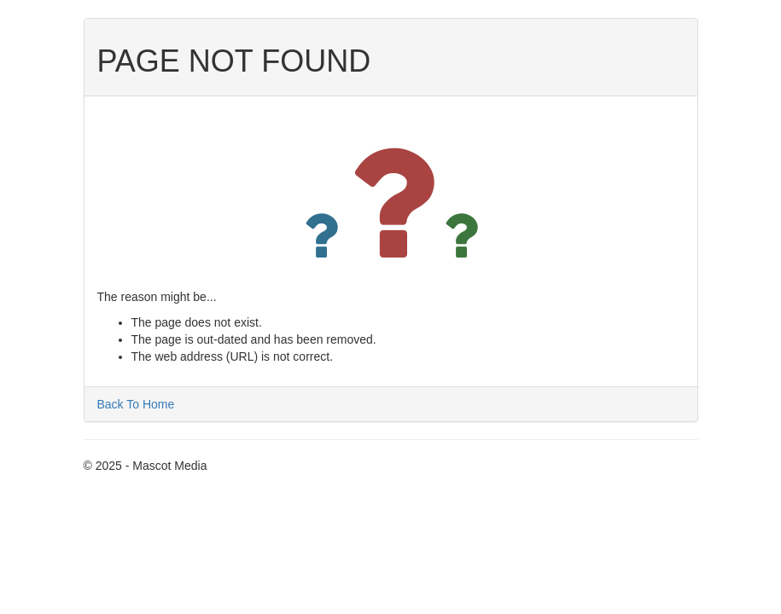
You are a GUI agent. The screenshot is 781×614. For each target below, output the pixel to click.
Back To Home (136, 404)
